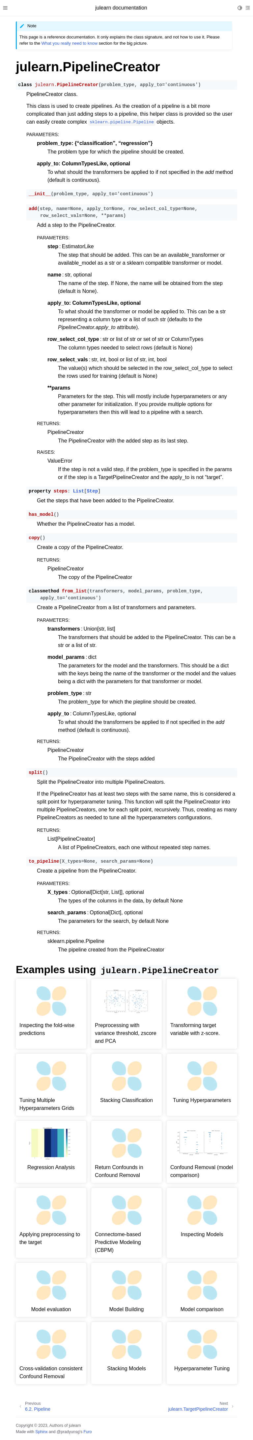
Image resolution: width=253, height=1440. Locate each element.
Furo (87, 1431)
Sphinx (41, 1431)
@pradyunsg (68, 1431)
